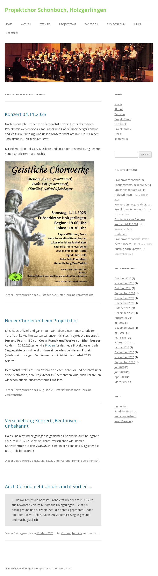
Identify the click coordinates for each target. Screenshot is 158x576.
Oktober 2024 (123, 288)
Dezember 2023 (124, 298)
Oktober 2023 (123, 308)
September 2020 (125, 362)
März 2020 (121, 382)
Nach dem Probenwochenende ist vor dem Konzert (132, 239)
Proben (50, 345)
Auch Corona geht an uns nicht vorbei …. (48, 486)
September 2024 (125, 293)
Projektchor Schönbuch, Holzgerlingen (56, 10)
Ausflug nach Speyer (128, 249)
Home (8, 24)
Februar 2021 (123, 342)
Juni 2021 (120, 332)
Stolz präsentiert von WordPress (53, 568)
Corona (66, 460)
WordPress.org (124, 421)
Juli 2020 (119, 367)
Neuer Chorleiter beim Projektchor (41, 320)
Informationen (71, 390)
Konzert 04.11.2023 (25, 114)
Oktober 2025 (123, 278)
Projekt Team (67, 24)
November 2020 (124, 357)
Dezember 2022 (124, 313)
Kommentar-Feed (125, 416)
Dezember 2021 (124, 327)
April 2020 (121, 377)
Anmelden (121, 406)
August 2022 (122, 318)
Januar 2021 (122, 347)
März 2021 (121, 337)
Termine (45, 24)
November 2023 (124, 303)
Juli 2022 (119, 323)
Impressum (11, 33)
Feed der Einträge (126, 411)
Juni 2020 (120, 372)
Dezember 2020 (124, 352)
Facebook (91, 24)
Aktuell (26, 24)
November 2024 (124, 283)
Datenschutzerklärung (17, 568)
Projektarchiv (116, 24)
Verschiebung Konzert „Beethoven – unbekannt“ (43, 423)
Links (137, 24)
